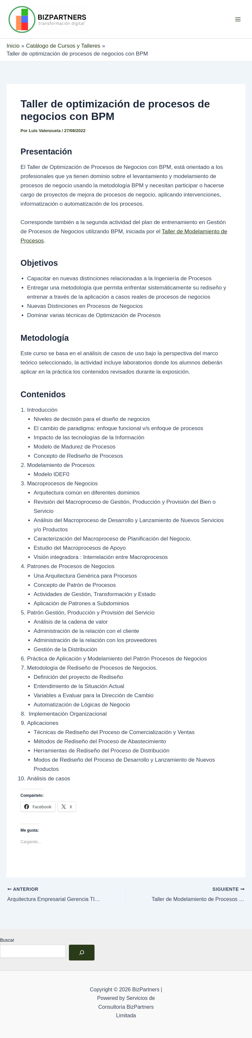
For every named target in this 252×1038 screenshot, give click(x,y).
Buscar (7, 939)
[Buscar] (81, 952)
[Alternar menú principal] (238, 19)
